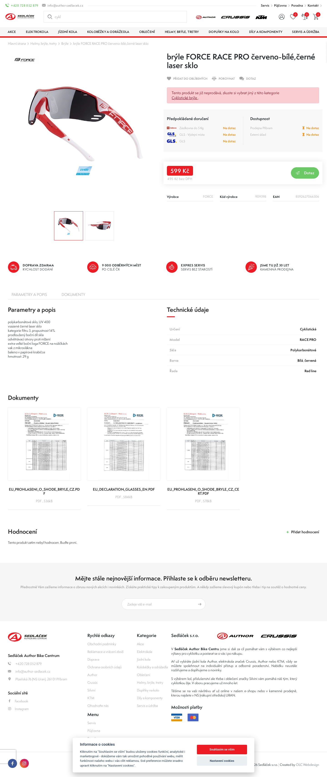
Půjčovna (280, 5)
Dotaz (305, 172)
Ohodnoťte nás (98, 705)
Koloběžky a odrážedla (152, 667)
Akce (140, 644)
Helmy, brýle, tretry (43, 43)
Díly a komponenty (150, 698)
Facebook (18, 701)
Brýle (65, 43)
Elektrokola (144, 651)
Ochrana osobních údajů (104, 667)
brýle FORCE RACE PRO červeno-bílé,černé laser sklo (110, 43)
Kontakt (313, 5)
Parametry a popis (29, 294)
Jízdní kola (143, 659)
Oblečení (143, 675)
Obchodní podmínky (101, 644)
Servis (265, 5)
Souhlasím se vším (222, 749)
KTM (90, 698)
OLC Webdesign (307, 764)
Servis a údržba (147, 705)
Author (92, 675)
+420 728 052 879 (24, 5)
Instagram (18, 709)
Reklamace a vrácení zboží (105, 651)
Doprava (93, 659)
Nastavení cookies (222, 760)
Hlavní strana (17, 43)
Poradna (297, 5)
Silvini (91, 690)
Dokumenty (73, 294)
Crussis (92, 682)
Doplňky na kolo (148, 690)
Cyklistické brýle (185, 97)
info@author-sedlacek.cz (65, 5)
